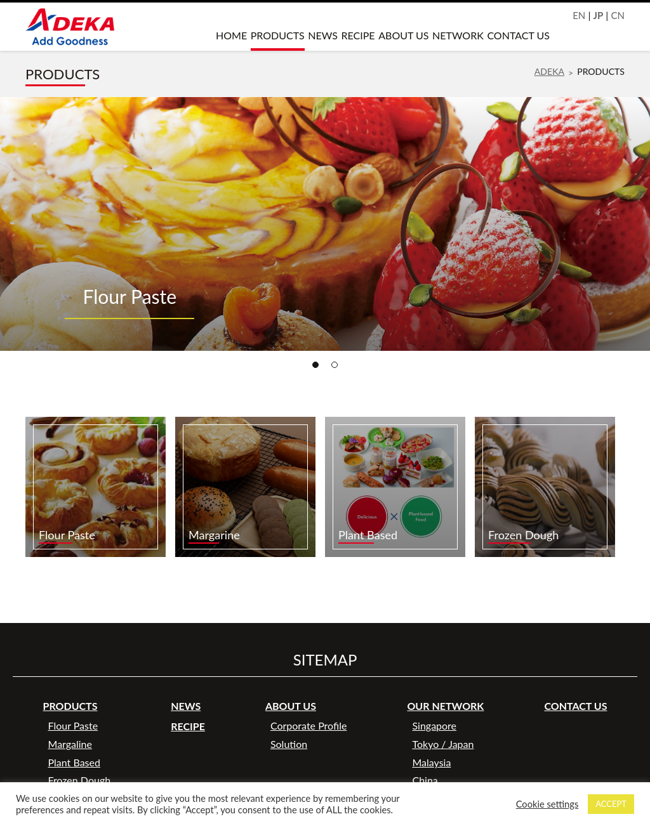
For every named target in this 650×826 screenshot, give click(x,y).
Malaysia (431, 762)
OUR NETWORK (445, 706)
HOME (231, 35)
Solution (288, 744)
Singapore (434, 725)
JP (599, 15)
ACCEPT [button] (611, 804)
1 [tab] (315, 365)
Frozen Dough (79, 780)
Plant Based (74, 762)
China (424, 780)
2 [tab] (334, 365)
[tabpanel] (325, 224)
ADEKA (549, 71)
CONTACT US (518, 35)
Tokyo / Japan (443, 744)
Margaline (70, 744)
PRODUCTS (278, 35)
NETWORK (458, 35)
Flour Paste (73, 725)
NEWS (323, 35)
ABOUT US (403, 35)
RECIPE (358, 35)
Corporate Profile (308, 725)
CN (618, 15)
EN (579, 15)
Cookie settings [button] (547, 804)
